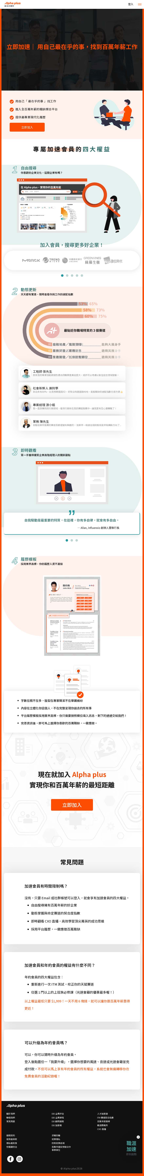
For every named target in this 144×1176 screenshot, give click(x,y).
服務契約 (10, 1135)
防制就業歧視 (58, 1143)
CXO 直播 (101, 1129)
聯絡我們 (10, 1117)
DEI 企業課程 (58, 1117)
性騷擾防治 (11, 1146)
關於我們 (10, 1113)
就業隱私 (56, 1139)
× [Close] (138, 1137)
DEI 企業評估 (58, 1113)
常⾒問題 (10, 1121)
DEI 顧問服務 (58, 1121)
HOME (14, 4)
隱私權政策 (11, 1143)
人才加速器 (102, 1113)
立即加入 (27, 127)
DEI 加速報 (57, 1125)
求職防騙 (56, 1135)
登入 (130, 4)
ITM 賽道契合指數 (105, 1117)
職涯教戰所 (102, 1125)
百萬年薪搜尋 (103, 1121)
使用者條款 (11, 1139)
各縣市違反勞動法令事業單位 (61, 1148)
